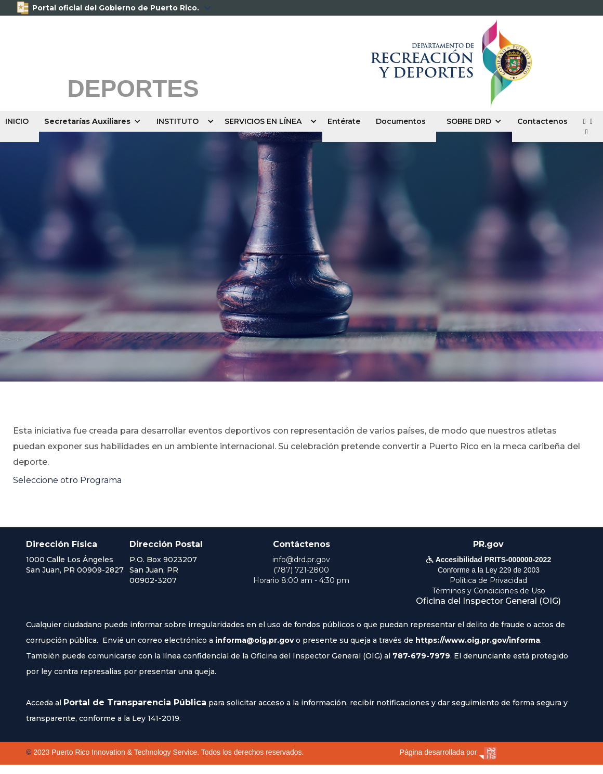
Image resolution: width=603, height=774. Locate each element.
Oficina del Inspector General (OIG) (488, 601)
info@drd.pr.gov (301, 559)
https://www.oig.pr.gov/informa (477, 640)
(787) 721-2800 (301, 570)
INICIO (17, 121)
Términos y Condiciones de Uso (488, 590)
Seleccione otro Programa (67, 480)
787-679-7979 (421, 656)
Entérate (343, 121)
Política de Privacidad (488, 580)
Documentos (401, 121)
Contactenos (542, 121)
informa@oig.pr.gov (254, 640)
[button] (95, 121)
